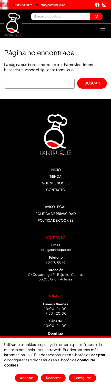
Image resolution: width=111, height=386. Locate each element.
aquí (29, 354)
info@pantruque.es (50, 4)
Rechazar (53, 378)
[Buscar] (96, 16)
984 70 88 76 (23, 4)
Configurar (82, 378)
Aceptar (26, 378)
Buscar (92, 83)
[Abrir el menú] (103, 31)
